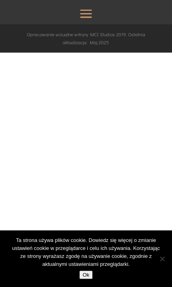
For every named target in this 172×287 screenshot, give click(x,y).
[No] (162, 259)
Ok (86, 275)
